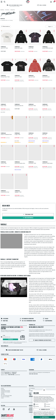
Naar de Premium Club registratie (42, 340)
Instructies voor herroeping (5, 391)
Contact (2, 397)
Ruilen (45, 318)
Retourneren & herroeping (27, 318)
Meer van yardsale (28, 217)
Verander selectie (44, 409)
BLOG (30, 393)
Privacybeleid (31, 409)
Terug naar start (28, 214)
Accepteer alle (44, 417)
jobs (29, 389)
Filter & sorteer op (5, 26)
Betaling (2, 388)
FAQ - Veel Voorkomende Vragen (28, 320)
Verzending (4, 318)
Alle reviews (3, 394)
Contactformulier (17, 374)
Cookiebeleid (46, 414)
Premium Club (32, 324)
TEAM (30, 395)
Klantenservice (47, 320)
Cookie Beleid (31, 411)
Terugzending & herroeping (5, 390)
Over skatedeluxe (32, 388)
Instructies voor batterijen (5, 396)
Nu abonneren (10, 339)
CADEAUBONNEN (32, 396)
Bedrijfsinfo (32, 405)
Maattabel (4, 320)
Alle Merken (31, 390)
